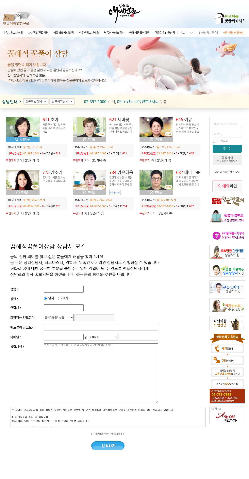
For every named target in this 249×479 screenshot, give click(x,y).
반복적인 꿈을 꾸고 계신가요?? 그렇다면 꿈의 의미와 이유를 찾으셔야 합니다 (187, 130)
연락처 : (15, 307)
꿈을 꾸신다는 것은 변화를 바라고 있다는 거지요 (54, 128)
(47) (14, 160)
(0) (147, 160)
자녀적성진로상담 (38, 32)
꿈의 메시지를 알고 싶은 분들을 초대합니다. (54, 179)
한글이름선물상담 (165, 32)
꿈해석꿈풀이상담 (139, 32)
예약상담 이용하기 (233, 32)
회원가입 (227, 159)
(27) (81, 160)
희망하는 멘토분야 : (23, 317)
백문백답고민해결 (89, 32)
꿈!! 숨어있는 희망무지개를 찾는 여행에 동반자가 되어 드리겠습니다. (121, 130)
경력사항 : (17, 346)
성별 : (14, 298)
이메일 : (15, 336)
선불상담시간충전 (209, 32)
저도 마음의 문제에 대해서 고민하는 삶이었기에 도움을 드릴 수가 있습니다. (187, 182)
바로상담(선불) (15, 153)
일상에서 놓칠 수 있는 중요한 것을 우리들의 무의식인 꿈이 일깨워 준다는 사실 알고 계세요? (120, 184)
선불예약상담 (62, 101)
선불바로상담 (36, 101)
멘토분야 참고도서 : (23, 327)
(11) (14, 213)
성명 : (14, 289)
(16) (148, 213)
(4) (80, 213)
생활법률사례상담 (63, 32)
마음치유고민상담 (13, 32)
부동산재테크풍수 (114, 32)
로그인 (227, 148)
